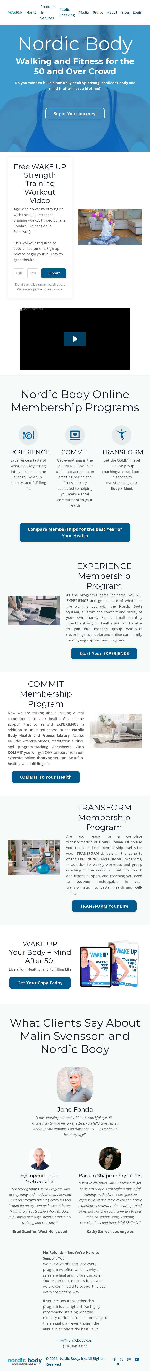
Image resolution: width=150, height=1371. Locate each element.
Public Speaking (67, 12)
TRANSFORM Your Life (104, 906)
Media (84, 12)
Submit (53, 273)
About (112, 12)
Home (31, 12)
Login (137, 12)
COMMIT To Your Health (46, 777)
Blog (125, 12)
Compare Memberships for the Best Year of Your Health (75, 532)
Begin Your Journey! (75, 113)
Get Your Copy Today (39, 983)
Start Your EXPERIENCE (104, 653)
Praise (98, 12)
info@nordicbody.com (74, 1340)
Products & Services (47, 12)
